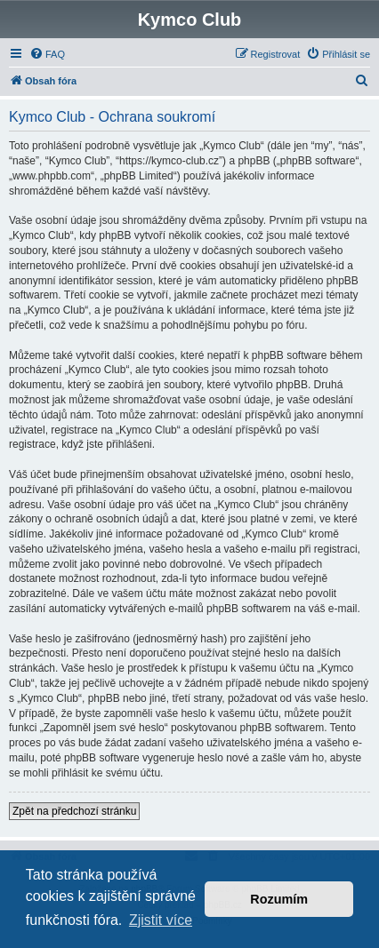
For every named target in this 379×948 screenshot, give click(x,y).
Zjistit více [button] (160, 920)
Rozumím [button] (279, 899)
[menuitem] (47, 54)
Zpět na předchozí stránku (74, 811)
